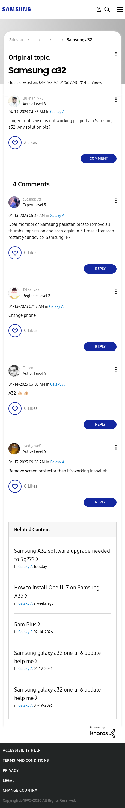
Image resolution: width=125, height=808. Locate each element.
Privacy (11, 770)
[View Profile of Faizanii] (29, 368)
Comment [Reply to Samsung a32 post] (99, 158)
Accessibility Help (22, 750)
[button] (107, 100)
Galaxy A (57, 112)
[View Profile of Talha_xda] (31, 290)
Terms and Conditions (26, 760)
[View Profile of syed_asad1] (32, 446)
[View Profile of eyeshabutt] (32, 199)
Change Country (20, 790)
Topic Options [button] (107, 54)
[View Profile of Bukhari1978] (33, 98)
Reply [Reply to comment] (100, 268)
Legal (8, 780)
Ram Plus (25, 624)
